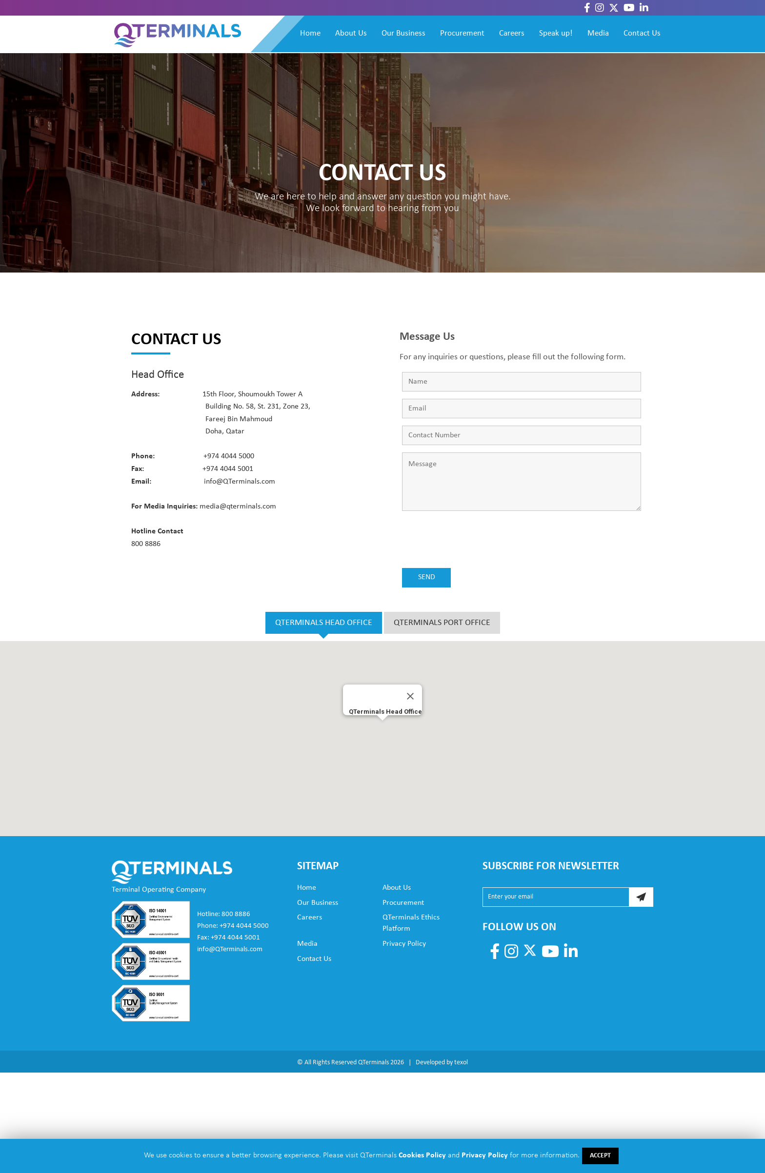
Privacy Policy (404, 944)
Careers (511, 33)
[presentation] (476, 542)
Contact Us (642, 33)
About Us (351, 33)
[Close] (410, 696)
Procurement (462, 33)
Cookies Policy (421, 1155)
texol (461, 1062)
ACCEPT (600, 1155)
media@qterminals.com (238, 506)
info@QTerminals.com (239, 482)
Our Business (403, 33)
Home (310, 33)
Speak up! (556, 33)
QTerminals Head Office (385, 711)
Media (598, 33)
